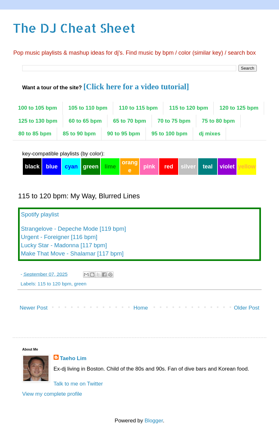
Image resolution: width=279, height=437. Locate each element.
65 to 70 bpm (129, 121)
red (168, 166)
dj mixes (209, 134)
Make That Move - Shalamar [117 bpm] (72, 253)
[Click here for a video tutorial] (136, 86)
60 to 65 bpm (85, 121)
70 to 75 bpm (174, 121)
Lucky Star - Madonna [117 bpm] (64, 245)
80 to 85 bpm (34, 134)
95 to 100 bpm (169, 134)
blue (52, 166)
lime (110, 166)
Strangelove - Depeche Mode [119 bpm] (73, 228)
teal (208, 166)
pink (149, 166)
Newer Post (34, 308)
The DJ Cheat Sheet (74, 28)
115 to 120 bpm (188, 108)
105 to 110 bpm (87, 108)
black (32, 166)
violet (227, 166)
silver (188, 166)
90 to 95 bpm (123, 134)
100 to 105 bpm (37, 108)
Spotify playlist (40, 214)
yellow (247, 166)
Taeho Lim (73, 358)
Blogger (154, 421)
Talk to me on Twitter (78, 384)
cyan (71, 166)
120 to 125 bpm (238, 108)
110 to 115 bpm (138, 108)
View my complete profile (52, 394)
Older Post (246, 308)
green (91, 166)
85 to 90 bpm (79, 134)
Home (140, 308)
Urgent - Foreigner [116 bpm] (59, 237)
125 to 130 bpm (37, 121)
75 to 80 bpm (218, 121)
